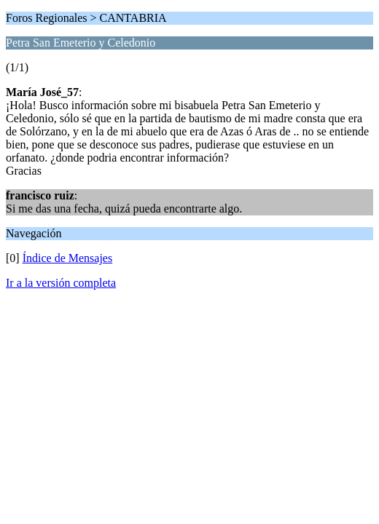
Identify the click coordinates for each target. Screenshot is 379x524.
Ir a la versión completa (61, 283)
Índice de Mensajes (68, 258)
